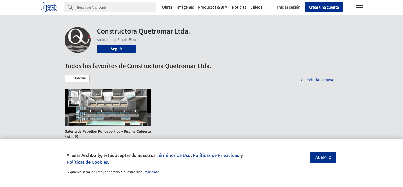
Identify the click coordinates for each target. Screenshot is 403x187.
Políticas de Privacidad (216, 155)
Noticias (239, 7)
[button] (77, 78)
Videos (256, 7)
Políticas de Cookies (87, 162)
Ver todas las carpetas (317, 80)
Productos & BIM (213, 7)
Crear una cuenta (324, 7)
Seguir (116, 49)
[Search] (116, 7)
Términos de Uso (173, 155)
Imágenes (185, 7)
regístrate (151, 172)
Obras (167, 7)
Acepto (323, 157)
